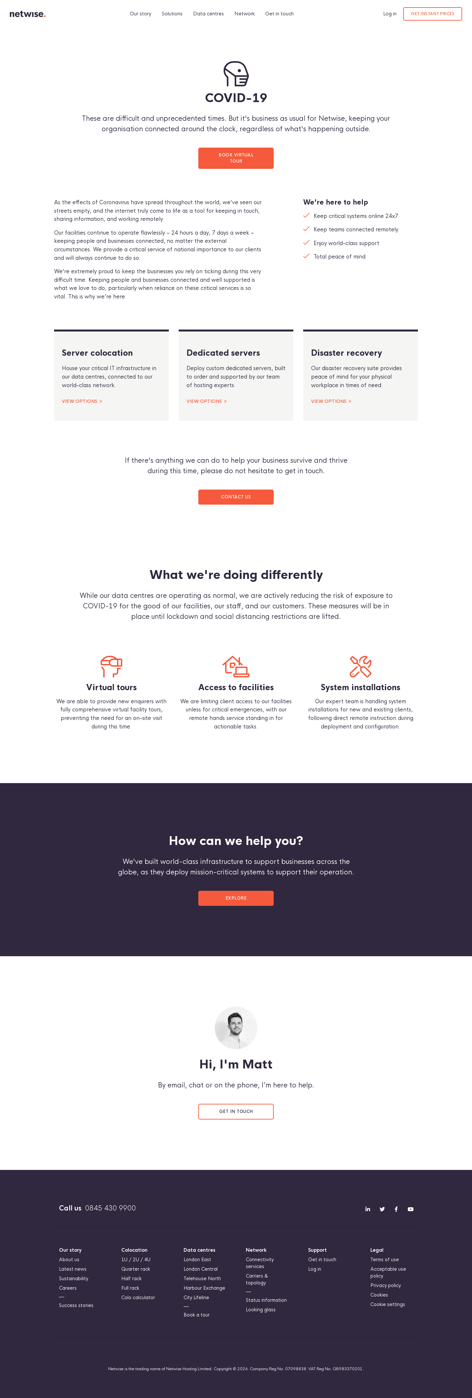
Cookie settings (387, 1304)
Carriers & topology (257, 1279)
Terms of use (384, 1260)
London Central (201, 1269)
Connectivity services (260, 1263)
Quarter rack (135, 1269)
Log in (390, 14)
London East (197, 1260)
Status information (266, 1300)
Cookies (379, 1295)
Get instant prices (432, 13)
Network (246, 14)
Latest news (73, 1269)
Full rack (130, 1288)
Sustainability (73, 1279)
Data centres (210, 14)
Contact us (236, 497)
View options (79, 401)
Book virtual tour (236, 158)
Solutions (174, 14)
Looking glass (261, 1310)
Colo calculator (138, 1297)
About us (69, 1260)
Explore (236, 898)
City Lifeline (196, 1297)
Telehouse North (202, 1279)
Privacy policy (385, 1285)
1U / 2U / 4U (135, 1260)
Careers (68, 1288)
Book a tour (197, 1315)
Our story (142, 14)
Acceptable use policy (388, 1272)
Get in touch (281, 14)
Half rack (131, 1279)
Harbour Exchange (204, 1288)
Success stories (76, 1305)
